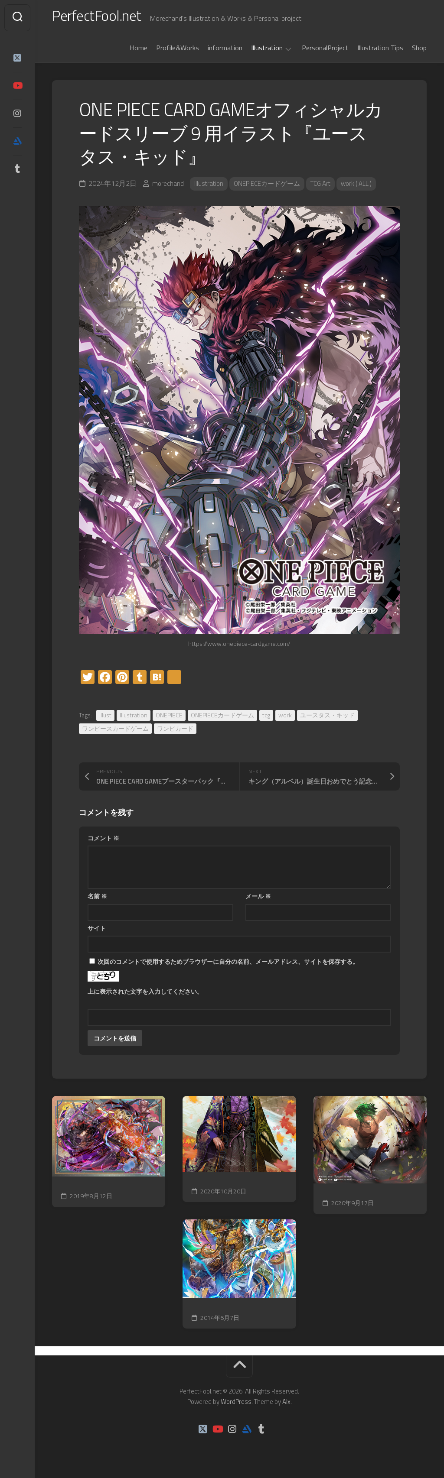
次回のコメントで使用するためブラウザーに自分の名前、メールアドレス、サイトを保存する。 (228, 965)
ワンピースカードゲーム (115, 732)
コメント (103, 841)
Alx (286, 1405)
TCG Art (328, 187)
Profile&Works (177, 51)
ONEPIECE (169, 718)
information (225, 51)
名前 (97, 899)
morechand (168, 187)
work (285, 718)
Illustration (267, 52)
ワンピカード (175, 732)
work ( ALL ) (366, 187)
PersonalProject (325, 51)
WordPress (236, 1405)
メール (258, 899)
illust (105, 718)
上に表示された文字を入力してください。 (145, 995)
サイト (97, 932)
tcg (266, 718)
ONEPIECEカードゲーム (270, 187)
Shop (419, 51)
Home (138, 51)
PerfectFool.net (101, 17)
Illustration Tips (380, 51)
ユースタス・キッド (327, 718)
